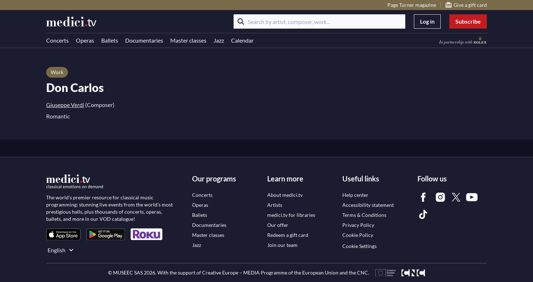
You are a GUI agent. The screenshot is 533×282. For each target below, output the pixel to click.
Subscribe (468, 21)
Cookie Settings (359, 246)
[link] (63, 234)
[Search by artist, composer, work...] (319, 21)
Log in (427, 21)
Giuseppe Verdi (65, 104)
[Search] (240, 21)
